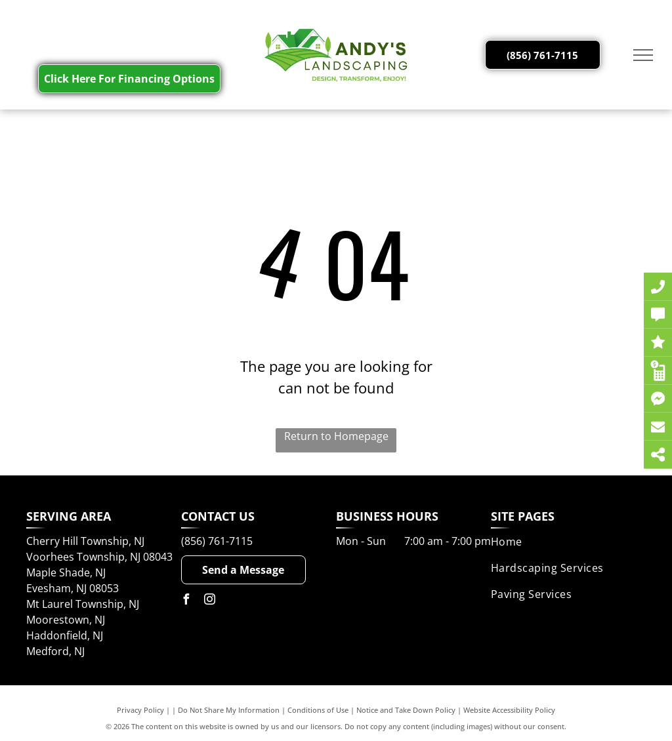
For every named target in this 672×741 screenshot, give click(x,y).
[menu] (643, 55)
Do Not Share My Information (229, 710)
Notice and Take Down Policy (405, 710)
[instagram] (210, 601)
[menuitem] (568, 542)
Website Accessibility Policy (509, 710)
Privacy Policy (140, 710)
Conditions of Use (317, 710)
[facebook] (186, 601)
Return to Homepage (336, 436)
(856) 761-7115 (217, 541)
